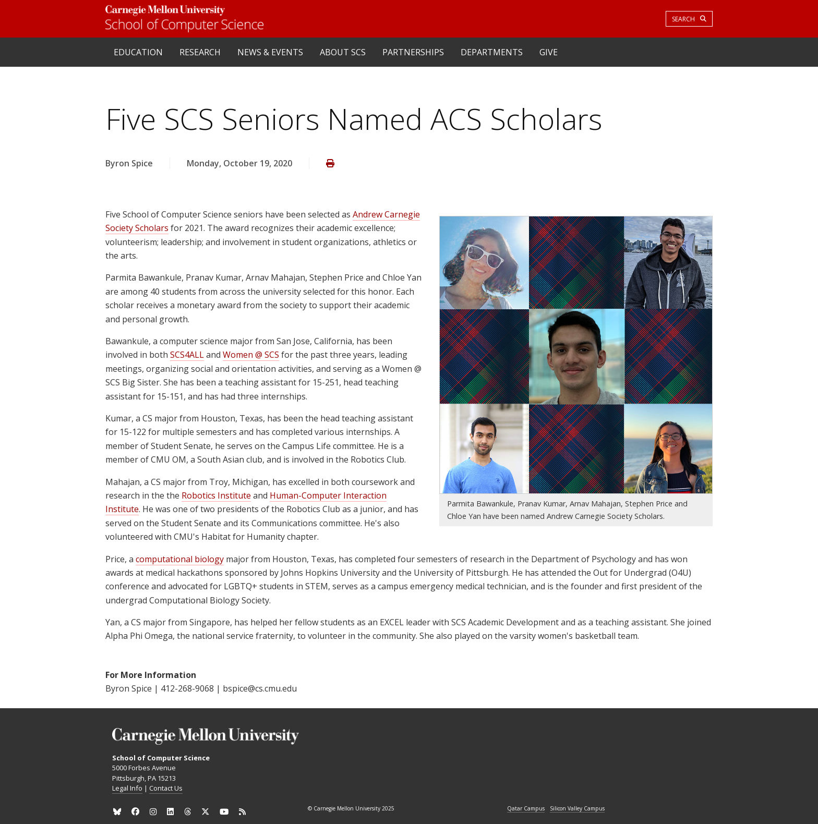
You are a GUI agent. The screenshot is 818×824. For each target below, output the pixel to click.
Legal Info (127, 788)
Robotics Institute (216, 495)
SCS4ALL (187, 354)
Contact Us (166, 788)
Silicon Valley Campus (577, 809)
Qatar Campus (526, 809)
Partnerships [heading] (413, 52)
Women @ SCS (251, 354)
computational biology (180, 559)
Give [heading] (548, 52)
